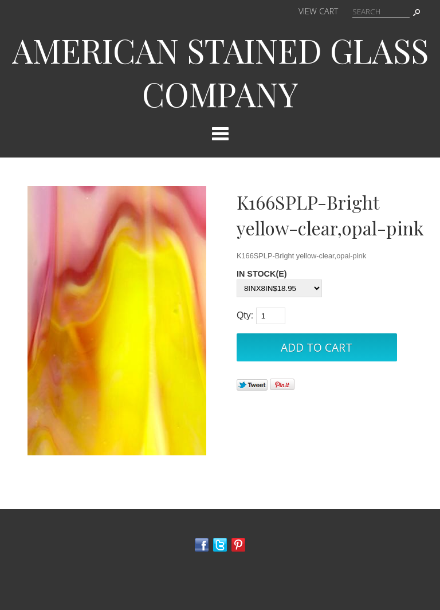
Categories (220, 133)
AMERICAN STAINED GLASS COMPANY (220, 71)
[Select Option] (279, 288)
